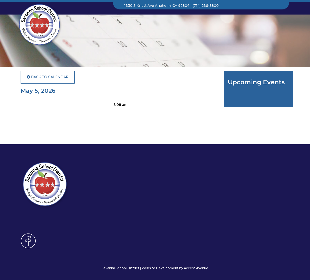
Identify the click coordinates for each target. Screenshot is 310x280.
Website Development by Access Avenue (175, 268)
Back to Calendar (48, 77)
